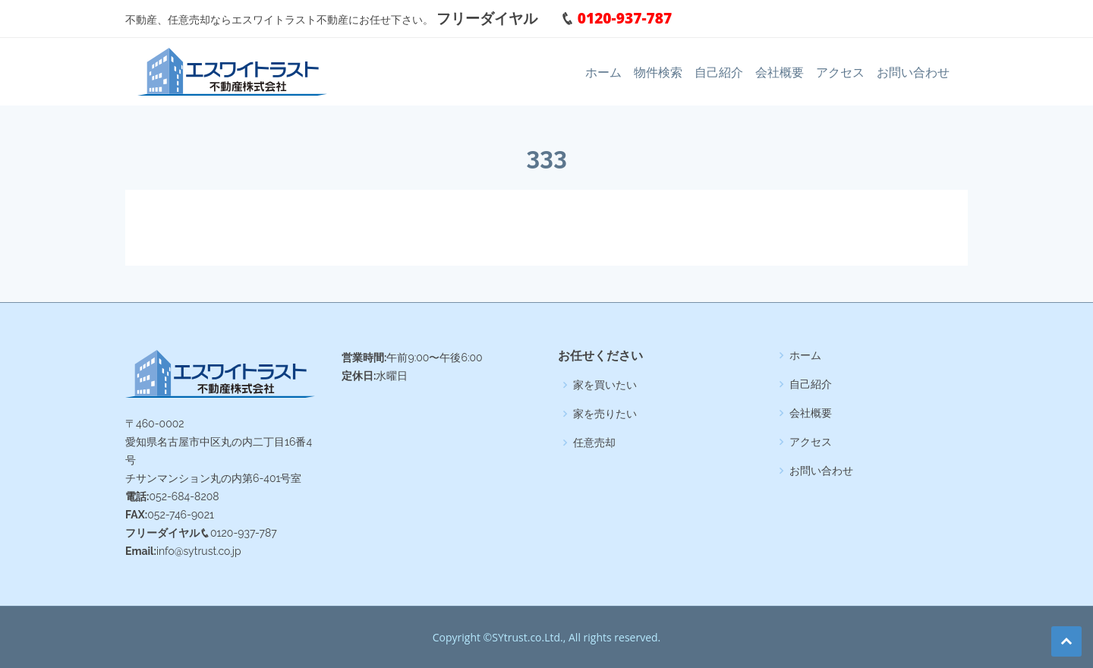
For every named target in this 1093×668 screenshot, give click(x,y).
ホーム (603, 72)
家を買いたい (605, 385)
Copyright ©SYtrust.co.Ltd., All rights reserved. (547, 637)
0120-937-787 (608, 18)
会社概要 (779, 72)
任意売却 (594, 442)
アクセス (840, 72)
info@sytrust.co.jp (198, 551)
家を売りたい (605, 413)
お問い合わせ (913, 72)
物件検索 (658, 72)
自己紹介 (719, 72)
